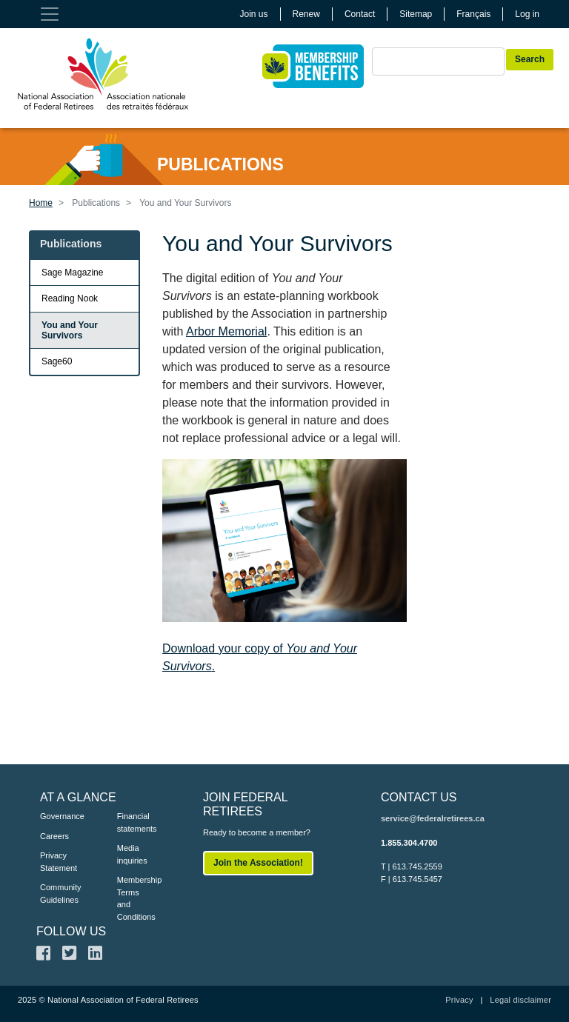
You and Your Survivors (69, 330)
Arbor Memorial (226, 331)
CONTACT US (419, 797)
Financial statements (133, 822)
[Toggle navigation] (49, 14)
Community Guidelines (56, 893)
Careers (54, 836)
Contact (360, 14)
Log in (527, 14)
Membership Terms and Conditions (133, 898)
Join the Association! (258, 863)
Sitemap (415, 14)
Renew (306, 14)
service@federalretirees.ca (433, 818)
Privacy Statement (56, 861)
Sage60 (56, 361)
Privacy (459, 999)
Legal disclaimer (520, 999)
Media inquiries (132, 854)
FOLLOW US (71, 931)
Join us (254, 14)
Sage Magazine (72, 272)
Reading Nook (69, 298)
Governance (56, 816)
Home (41, 203)
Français (473, 14)
